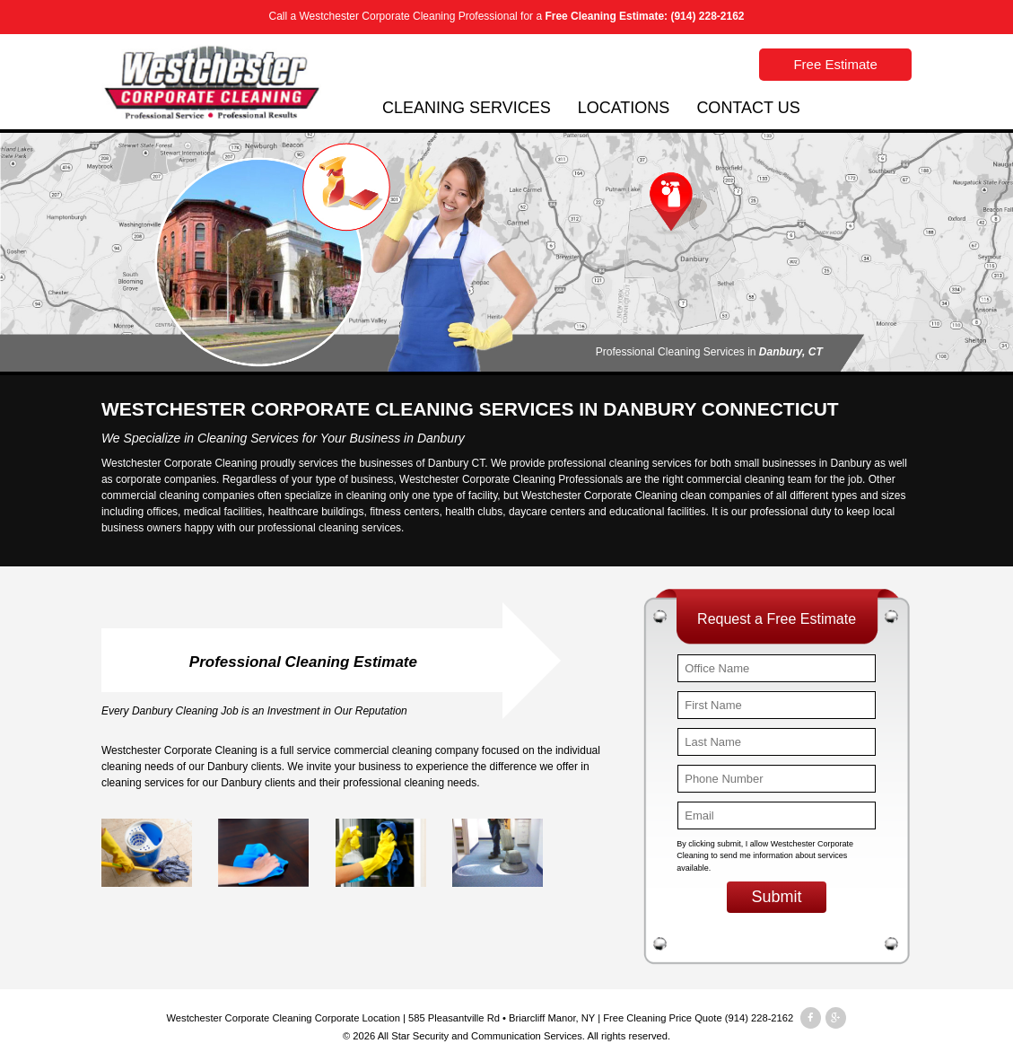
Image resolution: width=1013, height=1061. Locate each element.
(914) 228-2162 (707, 16)
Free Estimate (835, 64)
